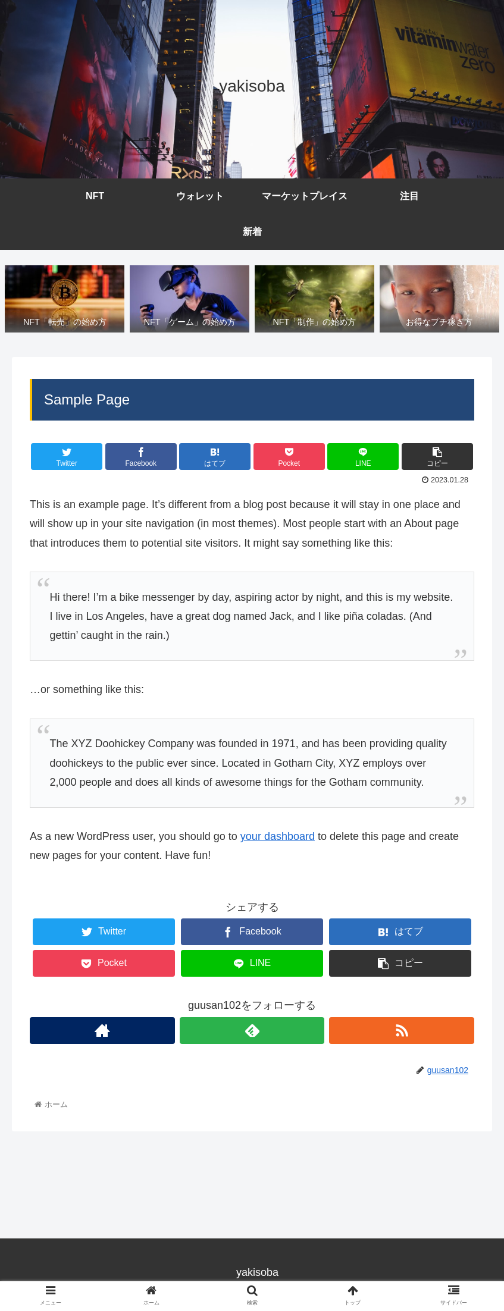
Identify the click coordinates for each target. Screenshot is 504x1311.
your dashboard (277, 836)
